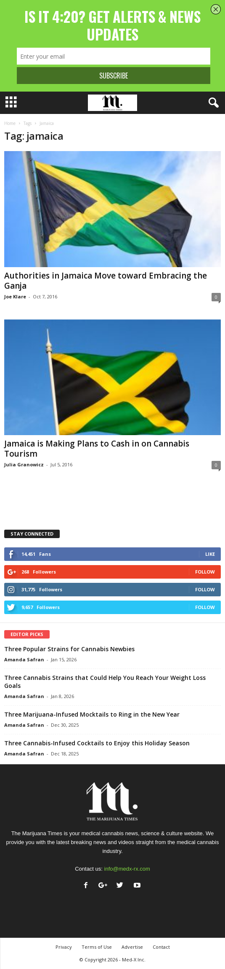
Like (210, 554)
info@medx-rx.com (127, 869)
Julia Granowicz (24, 464)
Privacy (64, 947)
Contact (161, 947)
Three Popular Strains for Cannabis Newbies (69, 649)
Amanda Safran (24, 659)
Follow (205, 571)
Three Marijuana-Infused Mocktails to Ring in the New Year (92, 714)
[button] (212, 103)
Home (10, 123)
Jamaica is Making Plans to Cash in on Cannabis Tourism (96, 448)
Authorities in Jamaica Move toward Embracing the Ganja (105, 280)
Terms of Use (97, 947)
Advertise (132, 947)
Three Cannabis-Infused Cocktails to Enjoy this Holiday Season (97, 743)
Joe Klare (15, 296)
